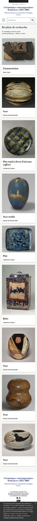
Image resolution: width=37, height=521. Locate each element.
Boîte (5, 319)
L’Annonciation (10, 69)
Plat (5, 256)
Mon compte (15, 4)
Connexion (22, 4)
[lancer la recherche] (32, 20)
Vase (5, 111)
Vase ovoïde (9, 217)
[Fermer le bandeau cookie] (35, 503)
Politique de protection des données (13, 517)
